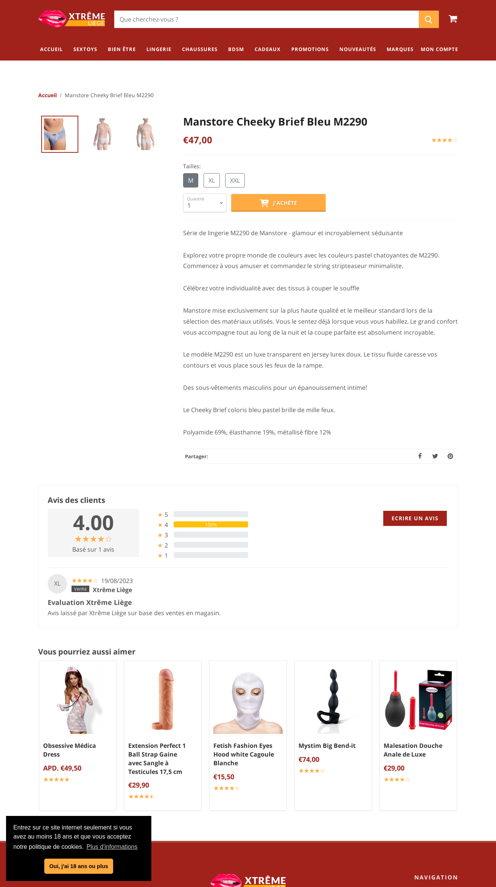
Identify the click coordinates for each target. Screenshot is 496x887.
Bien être (444, 758)
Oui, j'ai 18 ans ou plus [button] (78, 866)
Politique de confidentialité (251, 773)
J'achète (278, 204)
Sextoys (446, 746)
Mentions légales (251, 786)
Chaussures (440, 783)
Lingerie (445, 771)
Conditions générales (251, 761)
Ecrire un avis (415, 518)
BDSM (448, 796)
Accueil (47, 95)
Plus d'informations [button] (112, 847)
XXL (235, 181)
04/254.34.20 (68, 784)
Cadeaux (444, 808)
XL (211, 181)
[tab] (196, 514)
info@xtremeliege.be (88, 796)
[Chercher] (266, 19)
